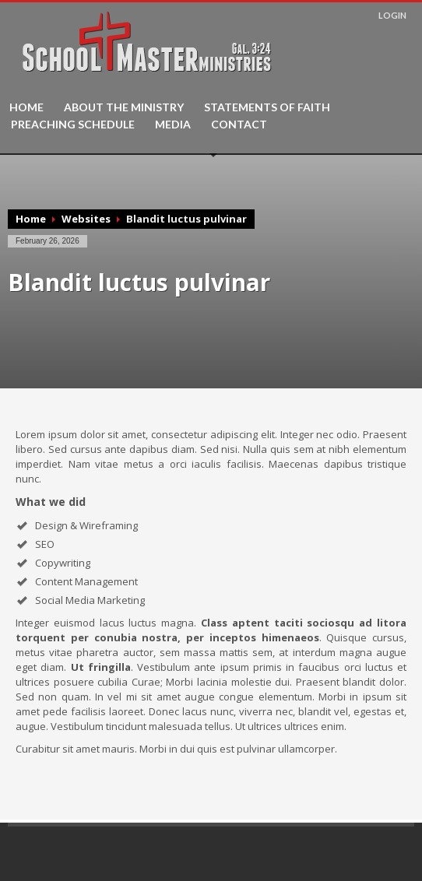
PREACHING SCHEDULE (73, 124)
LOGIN (392, 15)
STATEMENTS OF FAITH (267, 107)
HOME (26, 107)
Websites (86, 219)
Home (31, 219)
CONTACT (239, 124)
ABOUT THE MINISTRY (124, 107)
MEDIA (173, 124)
